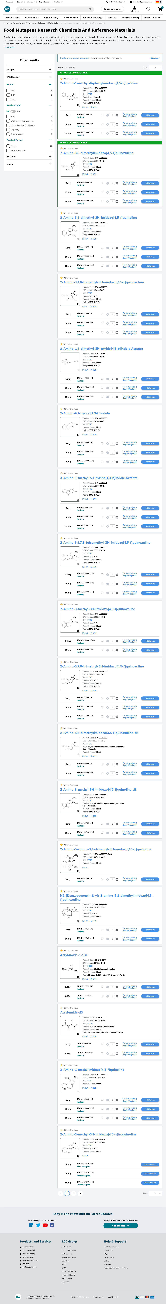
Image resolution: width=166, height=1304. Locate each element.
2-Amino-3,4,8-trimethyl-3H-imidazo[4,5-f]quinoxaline (102, 282)
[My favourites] (148, 9)
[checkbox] (8, 90)
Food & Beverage (29, 1253)
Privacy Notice (98, 1297)
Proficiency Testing (29, 1267)
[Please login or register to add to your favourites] (102, 115)
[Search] (90, 9)
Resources (30, 2)
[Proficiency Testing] (20, 1267)
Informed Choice (69, 1271)
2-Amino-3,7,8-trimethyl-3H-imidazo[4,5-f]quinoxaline (102, 666)
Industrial (26, 1264)
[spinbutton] (112, 115)
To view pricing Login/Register (130, 115)
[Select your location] (158, 2)
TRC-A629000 (101, 418)
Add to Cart (150, 115)
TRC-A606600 (101, 158)
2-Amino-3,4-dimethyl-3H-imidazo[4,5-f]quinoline (98, 218)
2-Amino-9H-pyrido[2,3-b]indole (85, 413)
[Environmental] (20, 1257)
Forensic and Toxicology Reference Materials (35, 23)
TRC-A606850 (101, 738)
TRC (90, 94)
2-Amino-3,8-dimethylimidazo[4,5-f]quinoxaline (96, 153)
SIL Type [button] (29, 156)
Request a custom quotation (116, 1268)
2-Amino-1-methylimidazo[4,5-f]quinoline (92, 1070)
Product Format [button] (29, 139)
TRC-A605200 (101, 222)
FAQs (106, 1254)
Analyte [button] (29, 69)
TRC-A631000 (101, 287)
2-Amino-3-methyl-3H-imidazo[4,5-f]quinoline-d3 (98, 789)
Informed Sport (68, 1275)
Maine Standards (69, 1257)
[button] (117, 115)
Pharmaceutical (28, 1250)
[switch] (13, 111)
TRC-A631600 (101, 671)
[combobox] (55, 9)
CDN (90, 966)
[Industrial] (20, 1264)
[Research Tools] (20, 1247)
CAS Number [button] (29, 76)
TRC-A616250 (101, 1139)
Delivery (107, 1261)
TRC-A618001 (101, 483)
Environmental (28, 1257)
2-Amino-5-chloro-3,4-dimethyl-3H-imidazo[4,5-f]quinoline (105, 849)
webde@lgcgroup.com (142, 2)
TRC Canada (67, 1278)
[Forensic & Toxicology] (20, 1261)
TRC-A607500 (101, 354)
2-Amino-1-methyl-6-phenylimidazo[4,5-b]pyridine (99, 83)
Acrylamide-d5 (71, 1012)
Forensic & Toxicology (30, 1260)
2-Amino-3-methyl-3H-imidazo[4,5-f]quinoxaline (97, 609)
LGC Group (66, 1247)
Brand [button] (29, 84)
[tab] (29, 69)
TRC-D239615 (101, 904)
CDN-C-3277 (100, 960)
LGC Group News (69, 1250)
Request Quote (150, 1164)
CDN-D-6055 (100, 1017)
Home (7, 23)
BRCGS (65, 1268)
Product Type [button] (29, 105)
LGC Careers (67, 1254)
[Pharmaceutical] (20, 1250)
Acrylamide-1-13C (74, 955)
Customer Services (111, 1247)
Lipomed (65, 1282)
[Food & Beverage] (20, 1254)
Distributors (109, 1257)
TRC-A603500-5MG (103, 854)
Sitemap (107, 1264)
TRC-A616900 (101, 614)
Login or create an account (74, 58)
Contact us (58, 2)
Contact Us (108, 1250)
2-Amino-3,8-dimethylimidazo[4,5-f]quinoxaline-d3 (99, 733)
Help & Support (44, 2)
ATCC (64, 1264)
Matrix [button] (29, 163)
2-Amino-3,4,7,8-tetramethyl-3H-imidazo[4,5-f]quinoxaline (105, 542)
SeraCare (65, 1261)
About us (9, 2)
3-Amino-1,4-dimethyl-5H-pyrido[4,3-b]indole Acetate (101, 349)
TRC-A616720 (101, 794)
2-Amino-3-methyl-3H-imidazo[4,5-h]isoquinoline (98, 1134)
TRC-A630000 (101, 547)
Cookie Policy (113, 1297)
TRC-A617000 (101, 88)
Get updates (119, 1225)
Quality (19, 2)
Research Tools (28, 1247)
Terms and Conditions (79, 1297)
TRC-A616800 (101, 1075)
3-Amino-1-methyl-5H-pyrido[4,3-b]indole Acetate (98, 478)
